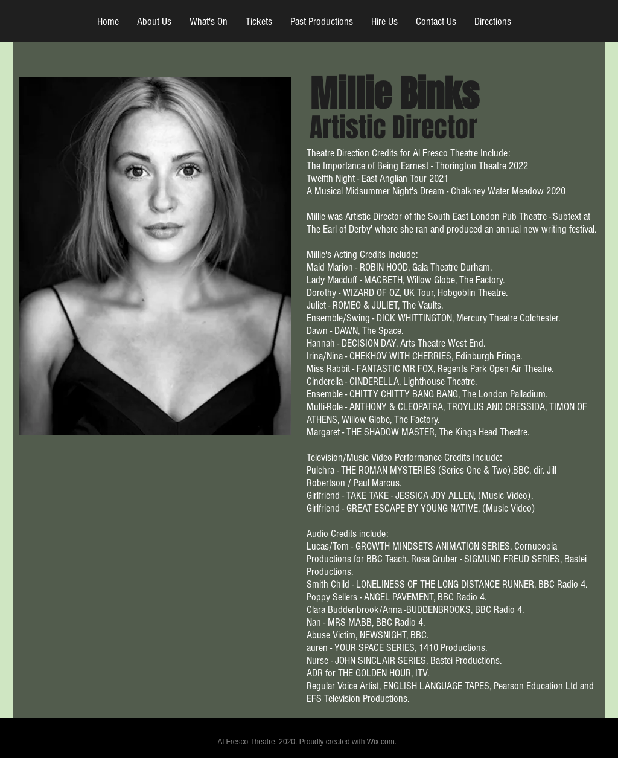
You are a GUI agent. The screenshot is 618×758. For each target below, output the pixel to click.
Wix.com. (383, 741)
